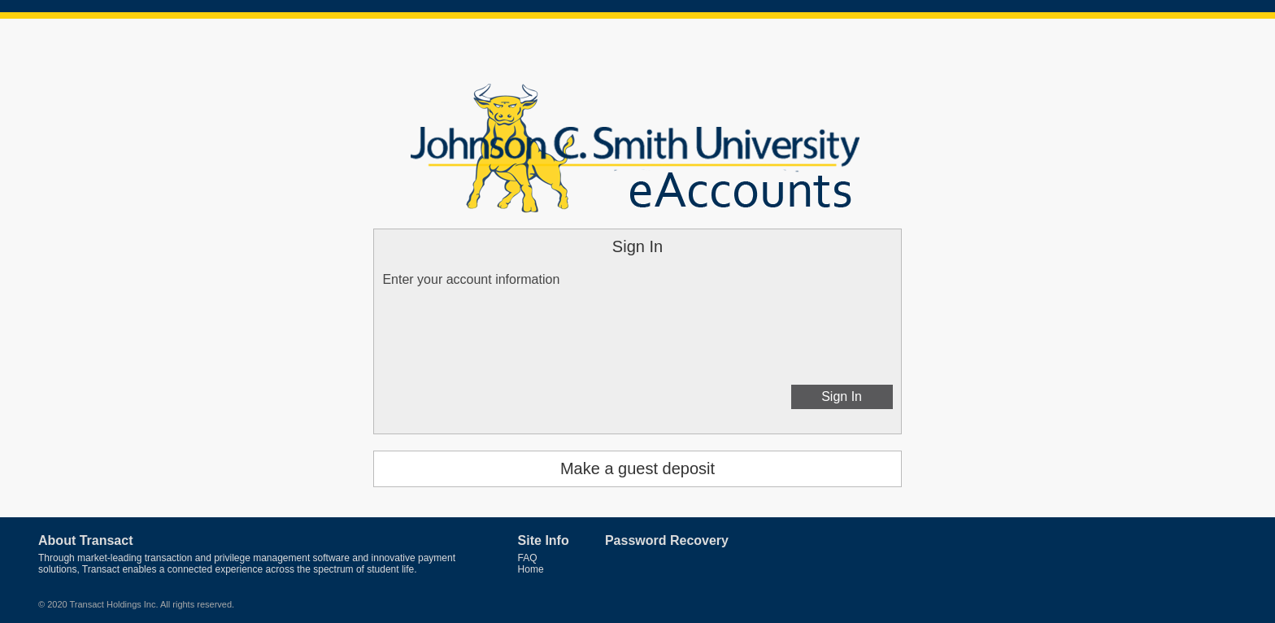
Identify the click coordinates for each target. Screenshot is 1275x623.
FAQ (527, 558)
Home (531, 569)
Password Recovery (667, 540)
